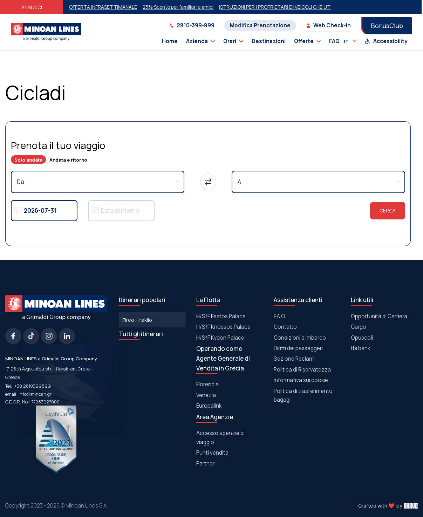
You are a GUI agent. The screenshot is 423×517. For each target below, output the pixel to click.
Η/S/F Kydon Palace (220, 337)
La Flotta (208, 300)
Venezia (206, 395)
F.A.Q (279, 316)
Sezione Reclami (294, 358)
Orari (233, 41)
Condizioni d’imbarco (300, 337)
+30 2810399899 (32, 386)
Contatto (285, 327)
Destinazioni (269, 41)
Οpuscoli (362, 337)
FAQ (334, 41)
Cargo (358, 327)
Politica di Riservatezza (302, 369)
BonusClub (387, 25)
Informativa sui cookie (301, 380)
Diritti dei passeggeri (298, 348)
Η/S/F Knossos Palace (223, 327)
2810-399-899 (192, 25)
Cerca (388, 210)
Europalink (208, 405)
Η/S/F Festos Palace (221, 316)
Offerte (307, 41)
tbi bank (360, 348)
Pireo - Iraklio (137, 319)
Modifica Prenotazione (260, 25)
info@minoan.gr (35, 394)
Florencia (207, 384)
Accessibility (386, 41)
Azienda (200, 41)
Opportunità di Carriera (379, 316)
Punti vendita (212, 452)
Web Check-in (328, 25)
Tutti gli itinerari (141, 334)
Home (170, 41)
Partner (205, 463)
